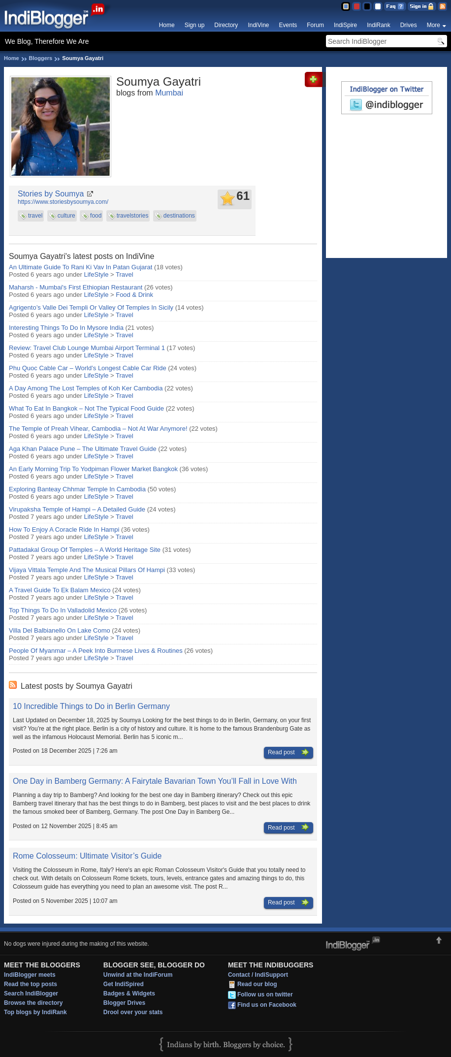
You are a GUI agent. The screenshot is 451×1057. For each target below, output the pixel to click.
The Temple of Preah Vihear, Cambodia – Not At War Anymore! (98, 428)
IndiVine (258, 25)
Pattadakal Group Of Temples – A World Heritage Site (85, 549)
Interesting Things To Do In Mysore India (66, 327)
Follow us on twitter (265, 995)
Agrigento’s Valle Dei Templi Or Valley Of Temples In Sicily (91, 307)
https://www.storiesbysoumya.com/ (63, 201)
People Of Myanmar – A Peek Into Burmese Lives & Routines (96, 650)
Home (167, 25)
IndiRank (378, 25)
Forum (315, 25)
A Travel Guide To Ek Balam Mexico (59, 590)
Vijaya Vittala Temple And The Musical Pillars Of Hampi (87, 570)
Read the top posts (30, 984)
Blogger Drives (124, 1002)
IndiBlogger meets (30, 974)
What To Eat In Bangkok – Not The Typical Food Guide (86, 408)
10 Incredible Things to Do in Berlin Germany (91, 706)
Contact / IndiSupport (258, 974)
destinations (179, 215)
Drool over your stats (133, 1012)
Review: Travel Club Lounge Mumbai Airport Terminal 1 (87, 348)
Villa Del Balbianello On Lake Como (59, 630)
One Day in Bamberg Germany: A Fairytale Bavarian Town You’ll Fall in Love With (155, 781)
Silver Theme (367, 6)
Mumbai (169, 93)
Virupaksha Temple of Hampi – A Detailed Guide (77, 509)
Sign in (422, 6)
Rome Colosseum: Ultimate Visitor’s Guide (87, 856)
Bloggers (41, 58)
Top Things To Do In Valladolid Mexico (63, 610)
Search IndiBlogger (31, 993)
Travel (124, 274)
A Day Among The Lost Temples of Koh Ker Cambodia (85, 388)
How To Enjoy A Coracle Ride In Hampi (64, 529)
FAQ (395, 6)
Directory (226, 25)
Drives (408, 25)
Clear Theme (378, 6)
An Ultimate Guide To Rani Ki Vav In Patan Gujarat (80, 267)
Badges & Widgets (129, 993)
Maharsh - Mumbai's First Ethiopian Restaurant (75, 287)
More (433, 25)
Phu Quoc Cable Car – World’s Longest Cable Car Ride (87, 368)
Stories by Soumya (51, 194)
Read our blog (257, 984)
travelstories (133, 215)
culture (66, 215)
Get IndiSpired (123, 984)
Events (288, 25)
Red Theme (356, 6)
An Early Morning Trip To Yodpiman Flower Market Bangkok (93, 469)
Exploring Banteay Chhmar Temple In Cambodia (77, 489)
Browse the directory (33, 1002)
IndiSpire (345, 25)
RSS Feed (442, 6)
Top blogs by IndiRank (35, 1012)
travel (35, 215)
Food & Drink (134, 294)
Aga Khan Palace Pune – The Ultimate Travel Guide (83, 448)
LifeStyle (96, 274)
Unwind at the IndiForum (138, 974)
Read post (288, 753)
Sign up (195, 25)
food (95, 215)
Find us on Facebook (266, 1005)
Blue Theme (345, 6)
